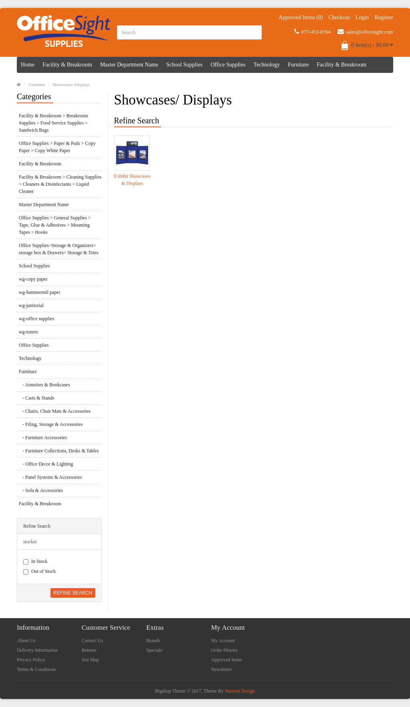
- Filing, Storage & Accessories (50, 424)
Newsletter (221, 669)
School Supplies (184, 65)
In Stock (35, 561)
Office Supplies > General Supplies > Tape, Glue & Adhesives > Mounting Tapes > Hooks (55, 225)
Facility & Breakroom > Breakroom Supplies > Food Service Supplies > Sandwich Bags (53, 123)
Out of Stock (39, 571)
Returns (89, 650)
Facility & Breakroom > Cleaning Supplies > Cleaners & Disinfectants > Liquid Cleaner (60, 184)
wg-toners (28, 332)
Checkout (339, 17)
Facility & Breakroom (67, 65)
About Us (26, 640)
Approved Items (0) (301, 17)
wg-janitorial (31, 305)
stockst (29, 541)
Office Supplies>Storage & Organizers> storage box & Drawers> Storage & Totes (58, 249)
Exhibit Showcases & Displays (132, 179)
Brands (153, 640)
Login (362, 17)
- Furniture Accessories (43, 437)
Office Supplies (228, 65)
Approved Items (226, 660)
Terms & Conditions (36, 669)
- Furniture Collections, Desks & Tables (59, 451)
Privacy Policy (31, 660)
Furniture (298, 65)
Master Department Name (129, 65)
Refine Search (72, 593)
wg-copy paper (33, 279)
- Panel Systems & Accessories (50, 477)
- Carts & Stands (36, 398)
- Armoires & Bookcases (44, 385)
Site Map (90, 660)
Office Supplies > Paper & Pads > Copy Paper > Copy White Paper (57, 147)
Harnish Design (240, 691)
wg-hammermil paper (39, 292)
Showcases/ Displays (71, 84)
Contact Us (92, 640)
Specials (154, 650)
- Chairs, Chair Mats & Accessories (54, 411)
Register (383, 17)
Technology (266, 65)
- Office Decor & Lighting (46, 464)
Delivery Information (37, 650)
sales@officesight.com (365, 31)
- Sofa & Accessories (41, 490)
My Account (223, 640)
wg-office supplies (36, 318)
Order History (224, 650)
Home (27, 65)
